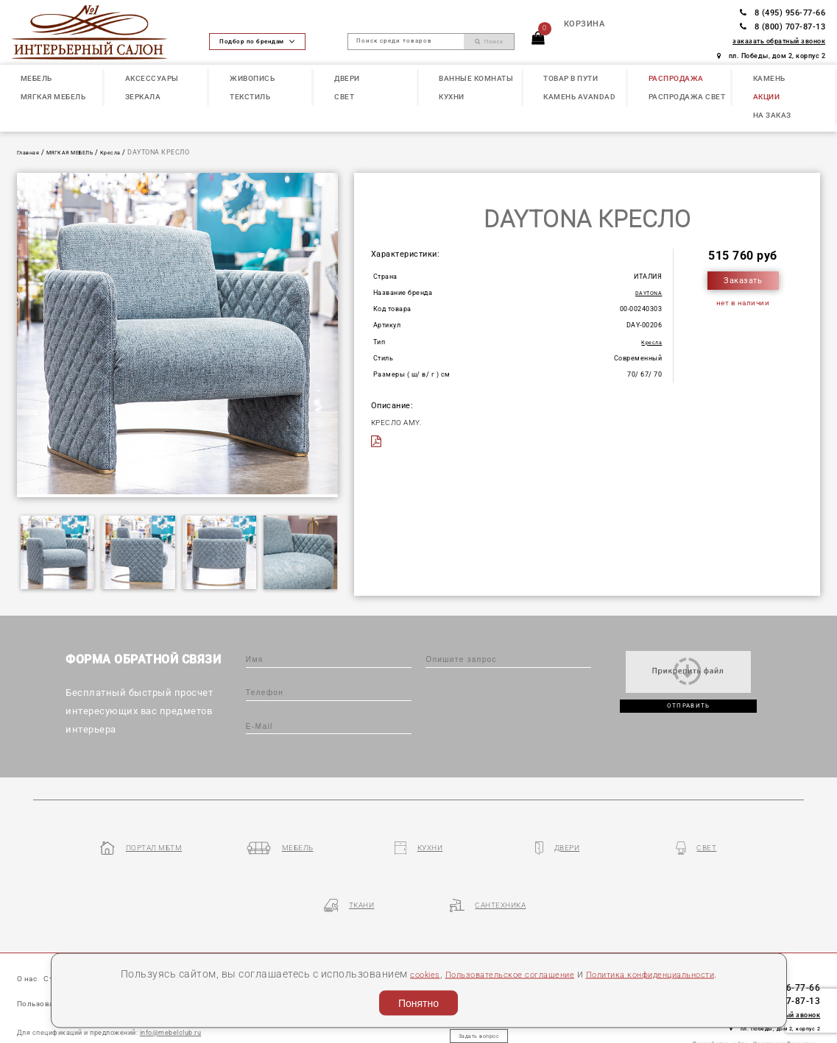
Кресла (131, 152)
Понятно (418, 1003)
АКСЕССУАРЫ (152, 78)
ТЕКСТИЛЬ (250, 97)
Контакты (320, 928)
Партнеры (265, 928)
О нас (30, 928)
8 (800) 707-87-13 (782, 26)
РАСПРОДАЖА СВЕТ (687, 97)
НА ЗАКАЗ (772, 115)
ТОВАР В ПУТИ (570, 78)
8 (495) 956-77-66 (782, 12)
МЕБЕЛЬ (36, 78)
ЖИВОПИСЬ (252, 78)
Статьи (68, 928)
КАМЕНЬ (769, 78)
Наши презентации (140, 928)
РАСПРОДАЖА (676, 78)
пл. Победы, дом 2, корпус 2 (771, 56)
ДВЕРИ (347, 78)
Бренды (214, 928)
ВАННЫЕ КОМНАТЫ (476, 78)
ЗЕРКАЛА (143, 97)
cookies (392, 973)
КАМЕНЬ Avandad (579, 97)
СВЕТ (344, 97)
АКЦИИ (766, 97)
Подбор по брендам (256, 41)
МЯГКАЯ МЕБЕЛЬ (53, 97)
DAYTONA (646, 292)
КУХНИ (452, 97)
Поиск (489, 41)
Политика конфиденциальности (669, 973)
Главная (31, 152)
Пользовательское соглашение (496, 973)
